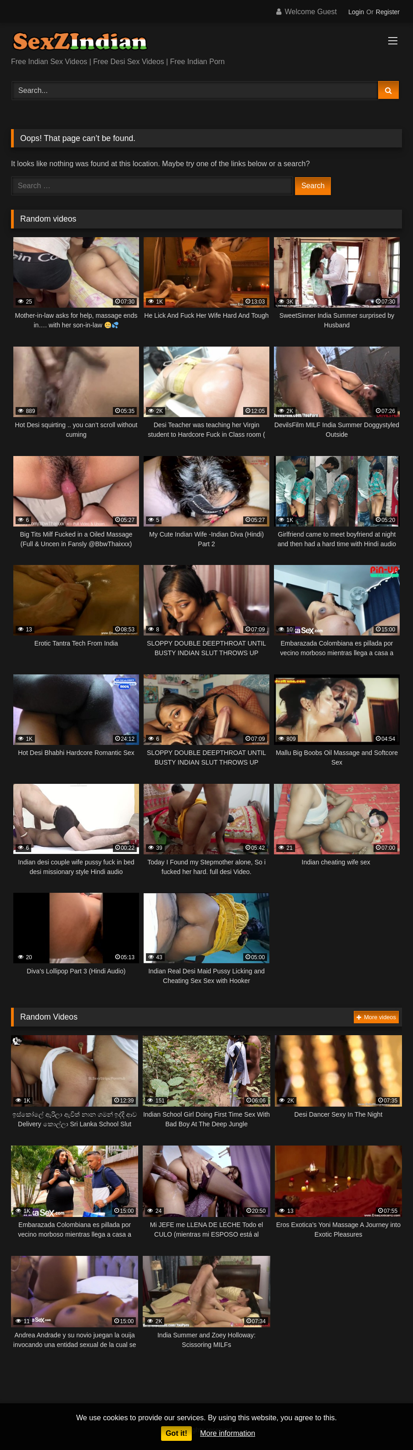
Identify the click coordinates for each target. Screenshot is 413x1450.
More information (227, 1433)
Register (388, 12)
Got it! (176, 1433)
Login (356, 12)
